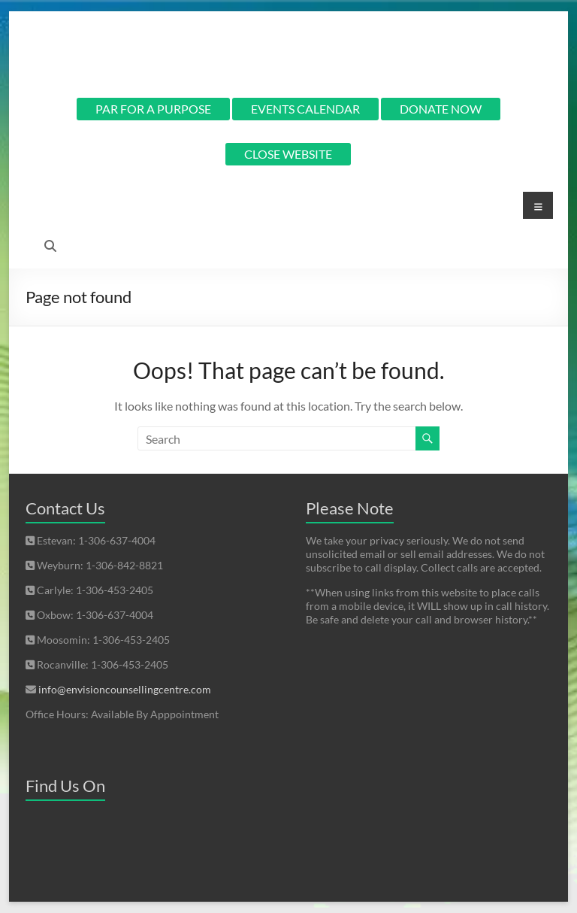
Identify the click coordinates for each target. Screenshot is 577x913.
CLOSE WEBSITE (288, 154)
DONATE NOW (441, 109)
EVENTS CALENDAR (305, 109)
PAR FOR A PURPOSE (153, 109)
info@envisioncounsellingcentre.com (124, 689)
